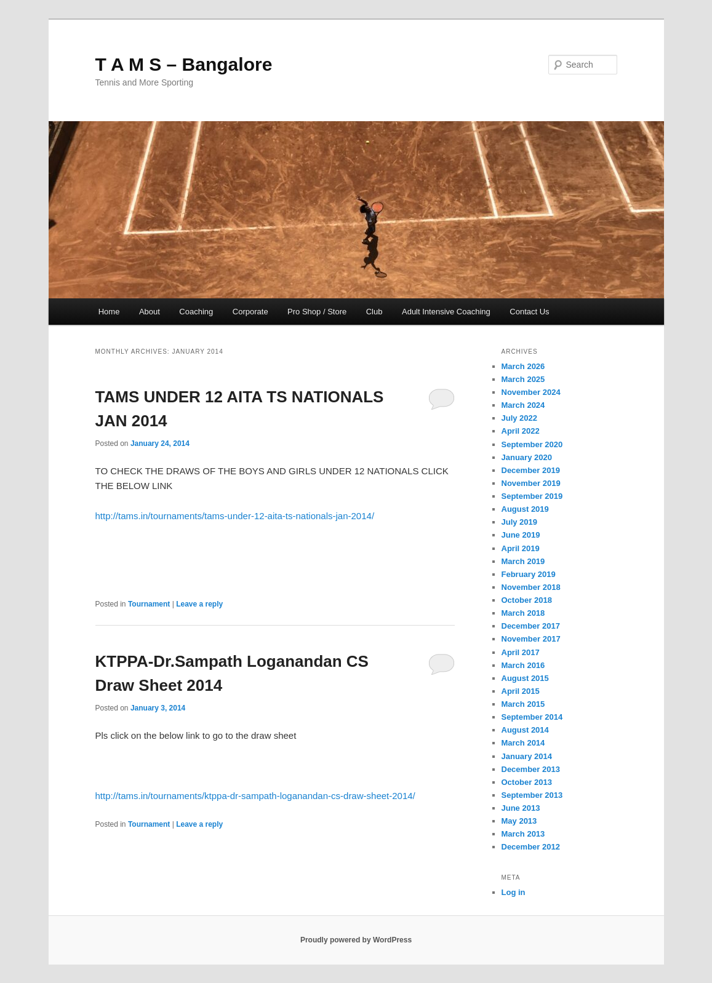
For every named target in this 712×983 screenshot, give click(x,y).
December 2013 (531, 769)
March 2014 (523, 742)
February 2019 (529, 574)
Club (374, 311)
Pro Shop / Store (316, 311)
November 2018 (531, 587)
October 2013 (527, 782)
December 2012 (531, 846)
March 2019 (523, 561)
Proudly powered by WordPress (356, 940)
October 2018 (527, 600)
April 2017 (521, 652)
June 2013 (521, 808)
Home (109, 311)
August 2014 (525, 729)
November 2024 (531, 392)
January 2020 (527, 457)
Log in (514, 892)
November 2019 (531, 483)
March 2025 (523, 379)
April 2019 (521, 548)
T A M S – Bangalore (184, 64)
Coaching (196, 311)
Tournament (149, 604)
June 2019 (521, 534)
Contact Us (529, 311)
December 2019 (531, 470)
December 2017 (531, 626)
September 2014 (532, 717)
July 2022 (520, 418)
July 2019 (520, 522)
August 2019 (525, 509)
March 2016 (523, 665)
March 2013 (523, 833)
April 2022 (521, 431)
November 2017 (531, 638)
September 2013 (532, 795)
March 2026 (523, 366)
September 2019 (532, 496)
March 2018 (523, 613)
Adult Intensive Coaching (446, 311)
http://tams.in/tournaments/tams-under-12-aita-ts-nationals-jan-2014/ (235, 516)
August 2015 (525, 678)
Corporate (250, 311)
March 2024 (523, 405)
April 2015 (521, 691)
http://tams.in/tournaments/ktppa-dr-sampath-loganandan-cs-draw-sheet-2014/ (255, 795)
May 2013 (519, 821)
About (149, 311)
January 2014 (527, 756)
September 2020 (532, 444)
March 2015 (523, 704)
